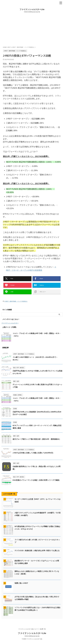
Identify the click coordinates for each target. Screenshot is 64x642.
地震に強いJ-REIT (22, 586)
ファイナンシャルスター (10, 326)
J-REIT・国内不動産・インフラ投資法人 (16, 304)
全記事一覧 (43, 629)
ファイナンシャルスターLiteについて (28, 629)
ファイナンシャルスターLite (32, 9)
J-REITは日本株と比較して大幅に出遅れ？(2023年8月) (34, 455)
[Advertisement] (32, 29)
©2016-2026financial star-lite (32, 636)
